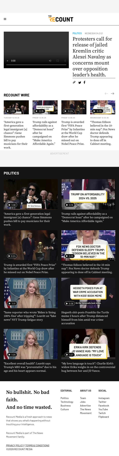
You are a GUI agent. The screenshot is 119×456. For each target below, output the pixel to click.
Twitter (102, 401)
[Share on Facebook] (84, 82)
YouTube (103, 409)
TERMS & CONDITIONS (37, 445)
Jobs (83, 401)
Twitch (102, 412)
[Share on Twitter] (79, 82)
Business (66, 405)
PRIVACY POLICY (15, 445)
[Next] (106, 94)
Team (83, 397)
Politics (77, 33)
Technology (67, 401)
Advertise (85, 405)
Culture (65, 409)
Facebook (103, 405)
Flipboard (103, 416)
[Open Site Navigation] (5, 19)
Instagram (103, 397)
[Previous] (112, 94)
